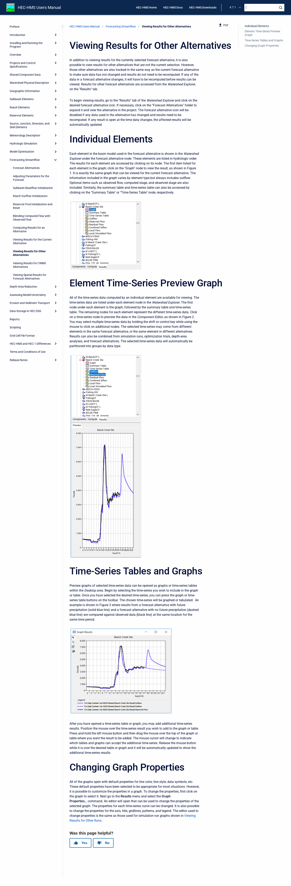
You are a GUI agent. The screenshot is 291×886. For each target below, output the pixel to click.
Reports (15, 319)
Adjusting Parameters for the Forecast (31, 178)
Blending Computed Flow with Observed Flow (31, 217)
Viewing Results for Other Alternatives (29, 253)
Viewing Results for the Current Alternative (32, 241)
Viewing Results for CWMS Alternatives (29, 265)
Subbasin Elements (22, 99)
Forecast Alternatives (26, 168)
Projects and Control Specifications (22, 64)
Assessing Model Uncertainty (28, 294)
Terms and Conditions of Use (27, 351)
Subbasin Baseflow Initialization (33, 188)
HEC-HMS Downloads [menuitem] (202, 7)
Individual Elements (257, 26)
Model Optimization (22, 151)
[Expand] (56, 35)
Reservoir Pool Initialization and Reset (32, 206)
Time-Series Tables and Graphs (264, 40)
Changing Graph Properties (262, 45)
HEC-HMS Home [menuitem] (146, 7)
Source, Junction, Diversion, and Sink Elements (30, 125)
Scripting (15, 327)
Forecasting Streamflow (25, 159)
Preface (14, 26)
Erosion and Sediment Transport (30, 303)
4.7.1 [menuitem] (233, 7)
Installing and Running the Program (26, 44)
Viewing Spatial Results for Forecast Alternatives (29, 276)
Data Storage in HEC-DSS (25, 311)
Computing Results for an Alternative (29, 229)
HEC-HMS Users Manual (39, 7)
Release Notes (18, 360)
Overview (15, 54)
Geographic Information (25, 91)
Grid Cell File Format (22, 335)
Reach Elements (20, 107)
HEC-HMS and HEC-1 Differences (30, 343)
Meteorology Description (25, 135)
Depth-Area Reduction (23, 286)
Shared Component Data (25, 74)
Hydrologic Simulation (23, 143)
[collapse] (56, 160)
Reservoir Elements (22, 115)
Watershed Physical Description (29, 82)
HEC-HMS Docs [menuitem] (173, 7)
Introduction (17, 35)
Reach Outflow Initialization (30, 196)
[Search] (264, 8)
